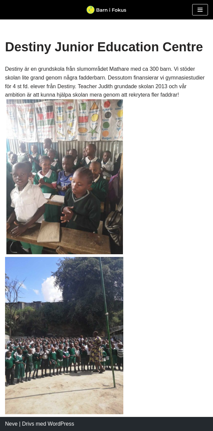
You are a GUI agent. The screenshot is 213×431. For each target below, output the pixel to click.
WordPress (61, 424)
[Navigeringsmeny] (200, 9)
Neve (11, 424)
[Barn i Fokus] (106, 10)
